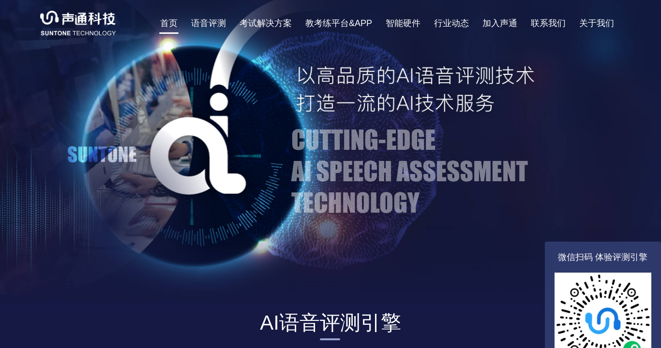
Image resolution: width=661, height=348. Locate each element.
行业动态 (451, 23)
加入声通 (499, 23)
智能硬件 (403, 23)
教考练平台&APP (338, 23)
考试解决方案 (266, 23)
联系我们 (548, 23)
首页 (169, 23)
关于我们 (596, 23)
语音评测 (208, 23)
